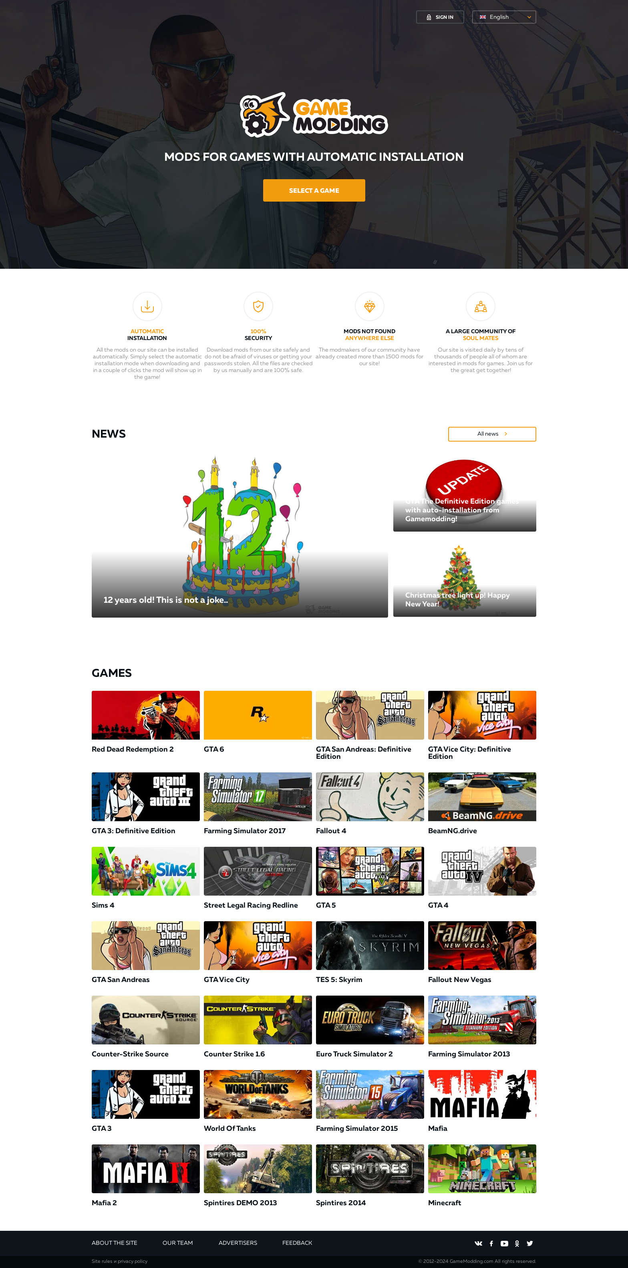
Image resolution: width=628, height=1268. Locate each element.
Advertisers (238, 1243)
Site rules (102, 1261)
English (499, 17)
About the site (114, 1243)
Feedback (297, 1243)
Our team (178, 1243)
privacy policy (132, 1261)
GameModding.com (471, 1261)
